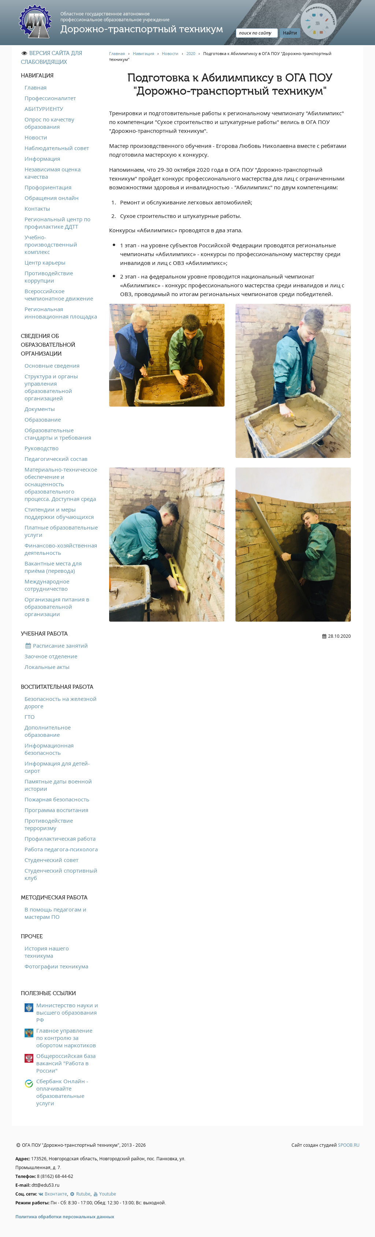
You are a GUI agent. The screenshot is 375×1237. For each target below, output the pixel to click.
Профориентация (48, 187)
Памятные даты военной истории (58, 785)
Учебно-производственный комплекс (51, 244)
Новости (36, 137)
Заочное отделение (51, 656)
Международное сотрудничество (47, 585)
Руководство (42, 448)
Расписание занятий (56, 645)
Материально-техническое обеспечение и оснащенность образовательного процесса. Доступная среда (61, 484)
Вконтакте (52, 1194)
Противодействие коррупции (49, 276)
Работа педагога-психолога (61, 849)
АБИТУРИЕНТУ (44, 108)
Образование (43, 419)
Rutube (79, 1194)
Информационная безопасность (49, 749)
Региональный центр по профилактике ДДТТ (57, 222)
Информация (42, 158)
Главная (36, 87)
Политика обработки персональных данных (64, 1217)
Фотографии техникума (56, 966)
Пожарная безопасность (57, 799)
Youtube (104, 1194)
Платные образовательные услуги (61, 531)
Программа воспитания (56, 810)
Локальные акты (47, 666)
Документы (40, 408)
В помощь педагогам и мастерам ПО (55, 913)
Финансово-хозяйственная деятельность (61, 549)
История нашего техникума (47, 952)
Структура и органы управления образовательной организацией (51, 387)
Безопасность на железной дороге (61, 702)
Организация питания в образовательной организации (57, 607)
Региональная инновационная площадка (61, 312)
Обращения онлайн (52, 197)
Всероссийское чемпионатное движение (59, 294)
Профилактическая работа (60, 838)
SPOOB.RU (349, 1145)
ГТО (30, 716)
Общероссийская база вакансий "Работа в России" (66, 1063)
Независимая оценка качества (53, 172)
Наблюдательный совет (57, 148)
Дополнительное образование (48, 731)
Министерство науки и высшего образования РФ (67, 1012)
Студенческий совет (51, 859)
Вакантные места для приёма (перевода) (53, 567)
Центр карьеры (45, 262)
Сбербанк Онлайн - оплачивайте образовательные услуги (62, 1092)
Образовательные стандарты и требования (58, 433)
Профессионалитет (50, 98)
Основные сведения (52, 365)
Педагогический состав (56, 458)
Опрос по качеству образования (49, 123)
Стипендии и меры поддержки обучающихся (59, 513)
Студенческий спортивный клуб (61, 874)
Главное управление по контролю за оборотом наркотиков (66, 1038)
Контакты (37, 208)
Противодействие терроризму (49, 824)
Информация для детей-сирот (57, 767)
